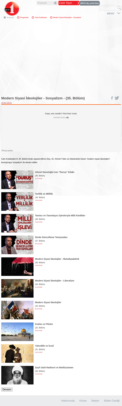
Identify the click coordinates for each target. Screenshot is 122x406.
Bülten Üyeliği (112, 400)
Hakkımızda (68, 400)
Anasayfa (10, 17)
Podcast (42, 3)
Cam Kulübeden (41, 17)
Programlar (24, 17)
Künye (83, 400)
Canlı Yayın (65, 3)
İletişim (95, 400)
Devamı (7, 389)
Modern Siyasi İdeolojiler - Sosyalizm (67, 17)
